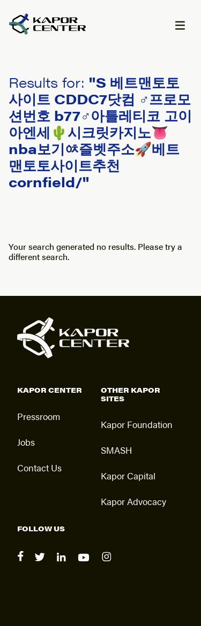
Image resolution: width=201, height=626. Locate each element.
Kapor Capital (128, 475)
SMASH (116, 450)
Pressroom (38, 416)
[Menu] (179, 26)
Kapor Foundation (137, 424)
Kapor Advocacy (133, 501)
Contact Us (39, 467)
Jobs (26, 442)
